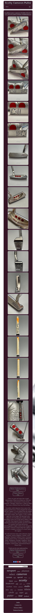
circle (11, 592)
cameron (22, 574)
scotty (23, 580)
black (11, 581)
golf (21, 584)
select (12, 574)
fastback (26, 596)
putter (10, 595)
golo (26, 593)
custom (9, 577)
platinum (21, 586)
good (16, 596)
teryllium (9, 586)
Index (18, 602)
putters (18, 571)
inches (15, 581)
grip (17, 584)
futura (15, 586)
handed (20, 590)
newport (11, 570)
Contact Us (18, 605)
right (14, 577)
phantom (25, 571)
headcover (10, 583)
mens (25, 577)
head (29, 577)
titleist (27, 589)
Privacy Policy (18, 607)
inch (7, 590)
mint (24, 584)
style (16, 593)
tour (20, 595)
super (21, 593)
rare (15, 590)
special (20, 577)
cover (28, 584)
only (11, 590)
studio (27, 586)
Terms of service (18, 610)
